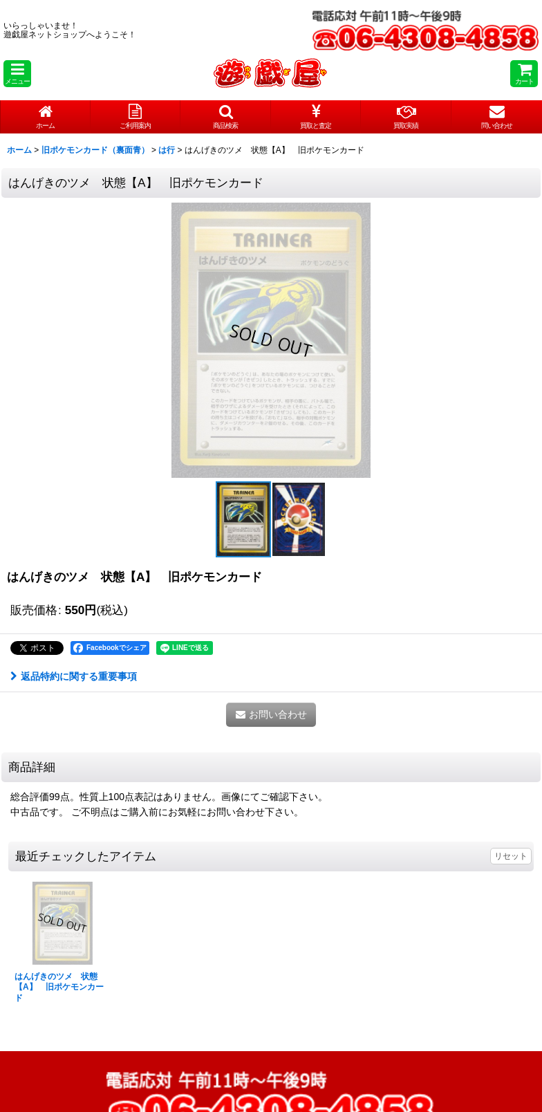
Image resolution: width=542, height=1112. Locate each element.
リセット (510, 856)
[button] (17, 73)
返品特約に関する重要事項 (73, 676)
